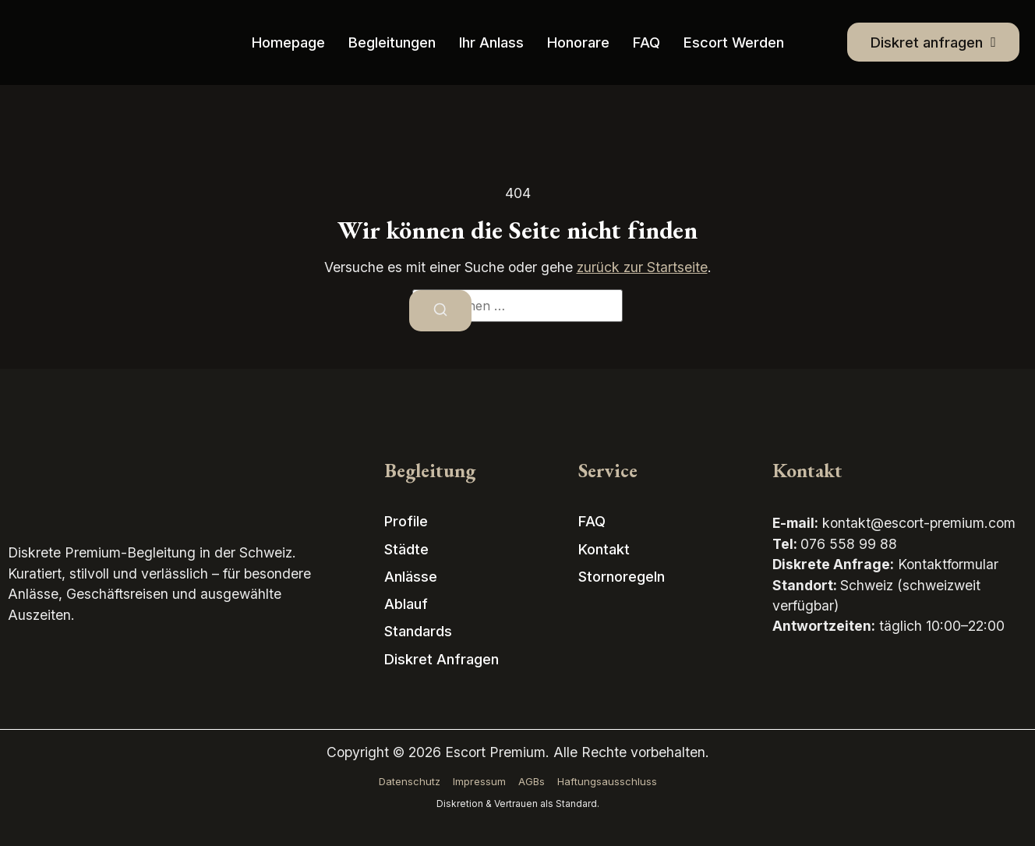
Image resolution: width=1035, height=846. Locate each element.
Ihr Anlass (491, 42)
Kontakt (604, 549)
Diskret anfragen (441, 658)
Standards (418, 630)
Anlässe (410, 576)
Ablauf (406, 603)
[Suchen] (440, 310)
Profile (406, 520)
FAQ (646, 42)
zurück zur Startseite (642, 267)
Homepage (288, 42)
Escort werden (734, 42)
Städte (406, 549)
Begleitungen (392, 42)
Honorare (578, 42)
